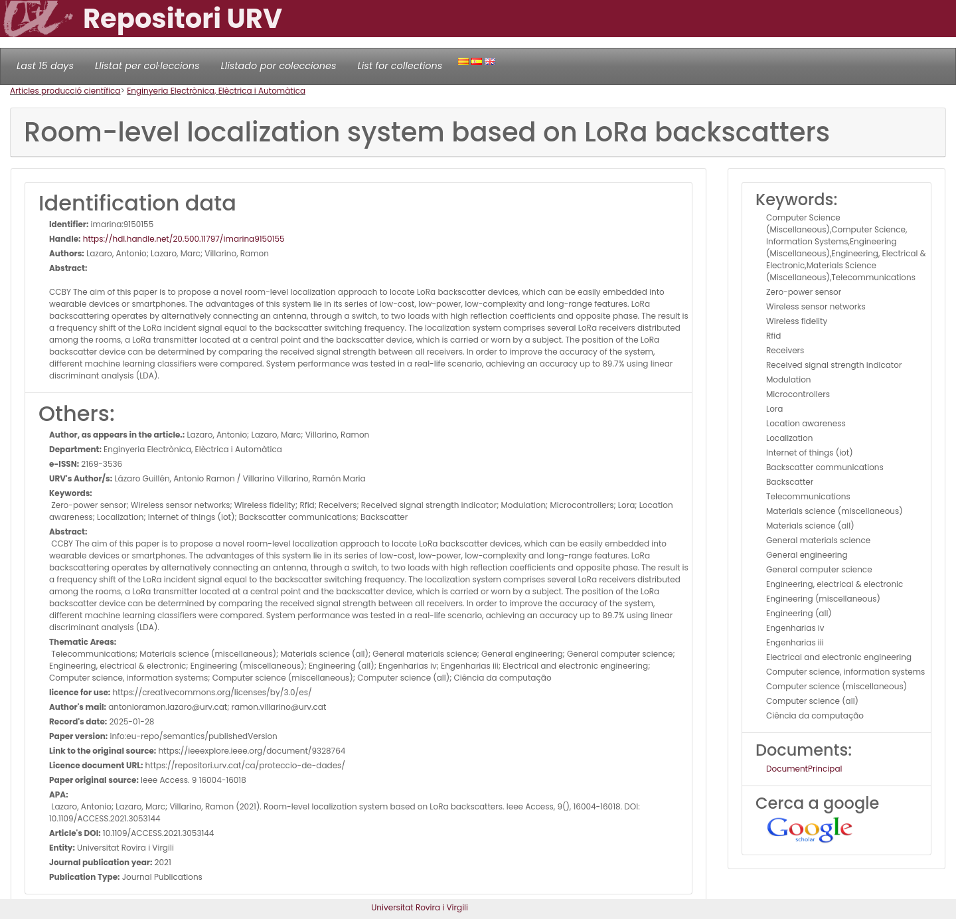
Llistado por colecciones (279, 65)
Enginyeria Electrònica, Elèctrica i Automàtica (216, 90)
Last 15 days (45, 65)
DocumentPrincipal (804, 768)
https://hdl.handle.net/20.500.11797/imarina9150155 (183, 238)
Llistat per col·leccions (147, 65)
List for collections (399, 65)
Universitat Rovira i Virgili (419, 907)
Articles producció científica (65, 90)
